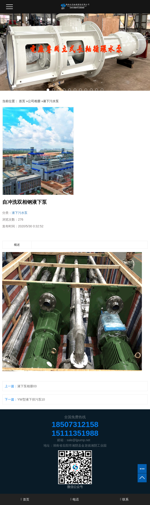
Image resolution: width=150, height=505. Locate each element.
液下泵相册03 (27, 386)
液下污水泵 (51, 101)
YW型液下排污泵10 (31, 399)
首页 (22, 101)
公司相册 (34, 101)
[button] (48, 90)
